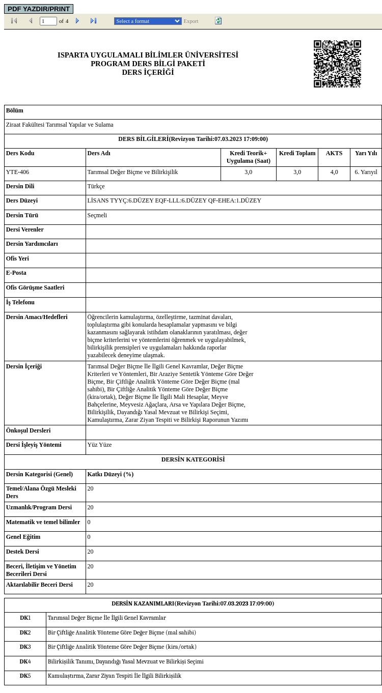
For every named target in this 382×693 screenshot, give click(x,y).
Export (191, 21)
